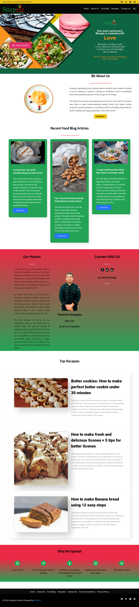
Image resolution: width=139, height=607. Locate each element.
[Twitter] (126, 2)
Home (86, 9)
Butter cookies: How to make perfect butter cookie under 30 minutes (96, 387)
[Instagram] (130, 2)
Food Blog (105, 9)
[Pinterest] (134, 2)
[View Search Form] (134, 9)
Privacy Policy (103, 592)
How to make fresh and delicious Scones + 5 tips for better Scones (96, 440)
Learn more (20, 210)
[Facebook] (122, 2)
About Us (95, 9)
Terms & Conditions (87, 592)
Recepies (115, 9)
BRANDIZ (37, 600)
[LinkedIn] (112, 269)
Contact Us (125, 9)
